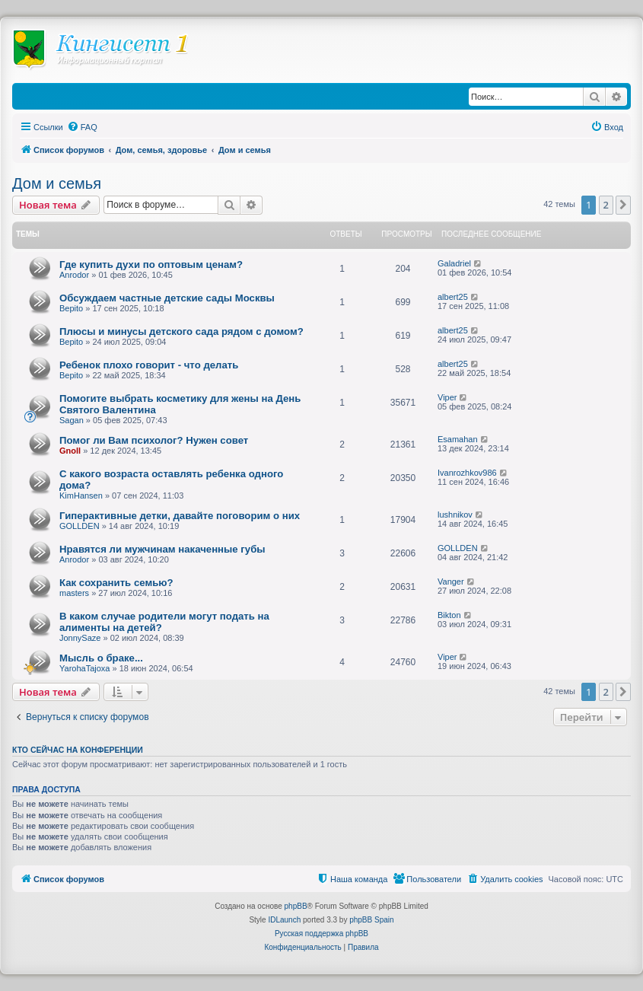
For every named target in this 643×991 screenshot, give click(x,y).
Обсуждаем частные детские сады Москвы (167, 298)
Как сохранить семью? (116, 582)
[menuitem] (82, 127)
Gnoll (70, 450)
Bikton (449, 615)
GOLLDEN (79, 526)
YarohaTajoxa (84, 668)
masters (74, 592)
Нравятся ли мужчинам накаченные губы (162, 549)
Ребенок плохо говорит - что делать (148, 365)
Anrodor (74, 274)
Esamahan (458, 439)
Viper (447, 397)
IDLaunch (284, 920)
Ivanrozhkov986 (467, 472)
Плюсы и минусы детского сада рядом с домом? (181, 331)
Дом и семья (56, 183)
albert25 (453, 296)
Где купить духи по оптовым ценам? (151, 264)
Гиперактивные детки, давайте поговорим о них (179, 515)
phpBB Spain (371, 920)
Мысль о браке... (101, 658)
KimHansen (81, 495)
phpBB (296, 906)
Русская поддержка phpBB (321, 933)
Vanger (451, 581)
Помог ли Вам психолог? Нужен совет (153, 440)
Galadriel (454, 263)
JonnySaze (79, 637)
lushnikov (455, 514)
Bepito (71, 308)
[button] (623, 205)
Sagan (71, 420)
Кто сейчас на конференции (77, 749)
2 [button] (606, 205)
